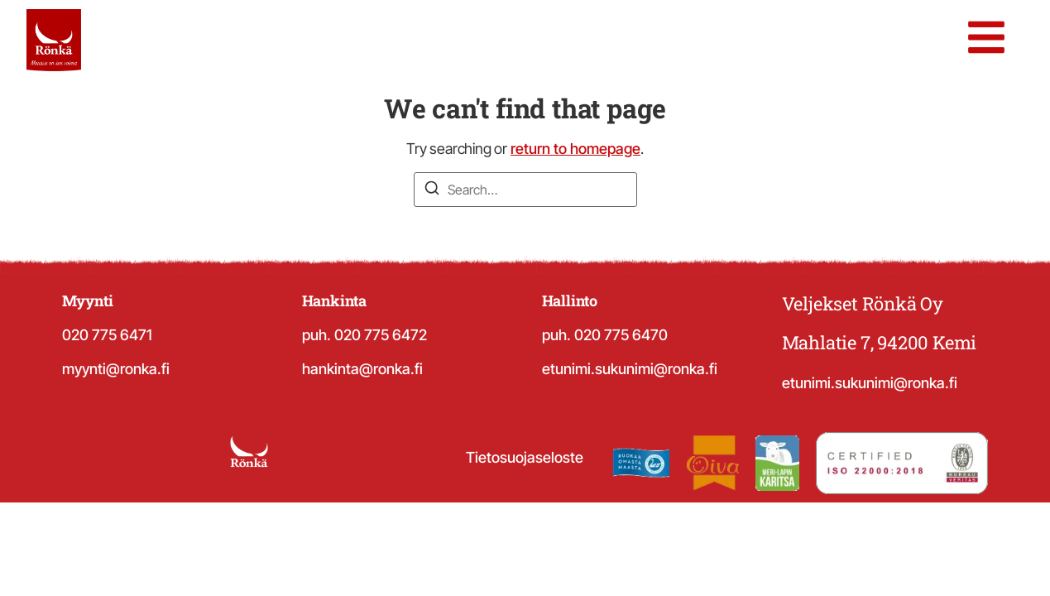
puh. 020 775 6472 (364, 335)
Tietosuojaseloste (524, 457)
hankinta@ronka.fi (362, 368)
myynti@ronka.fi (116, 368)
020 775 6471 (107, 335)
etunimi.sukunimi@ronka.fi (629, 368)
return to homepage (575, 148)
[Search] (431, 190)
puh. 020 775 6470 (605, 335)
